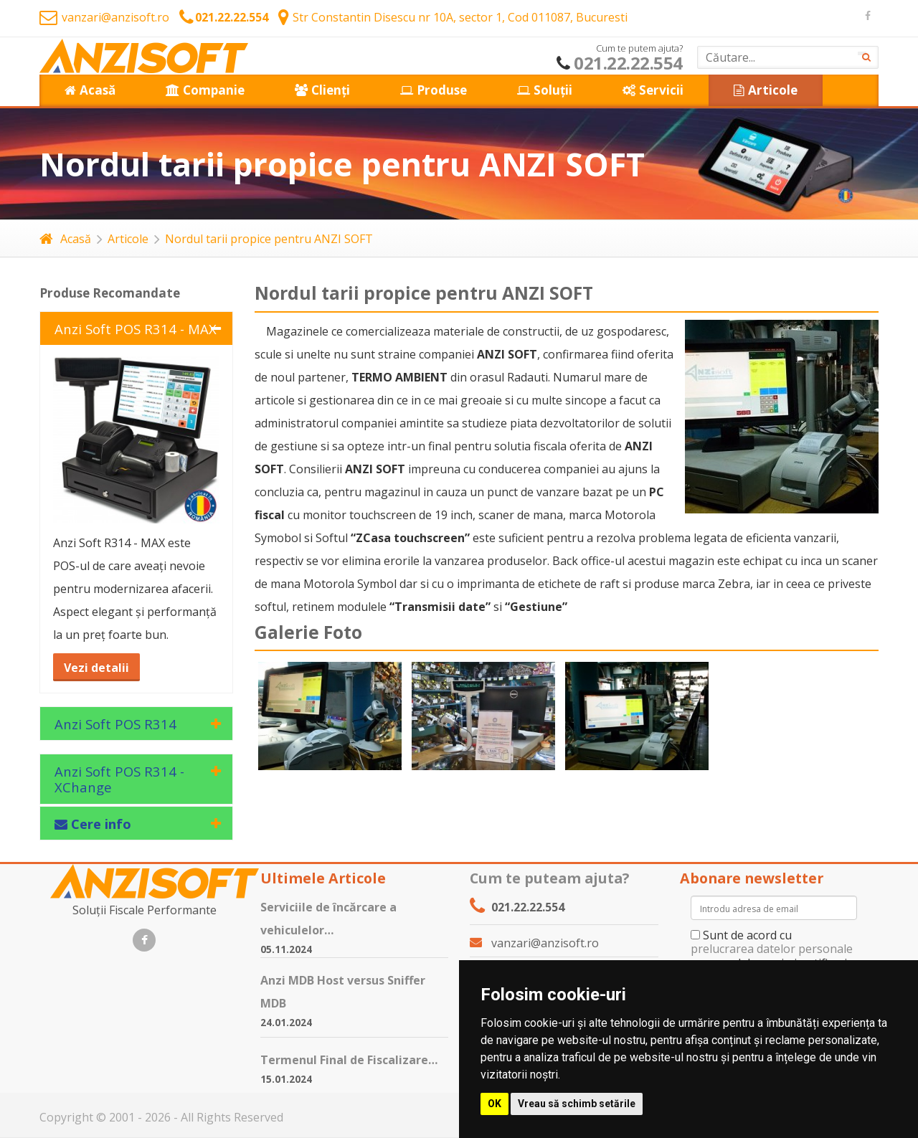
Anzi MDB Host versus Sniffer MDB (342, 991)
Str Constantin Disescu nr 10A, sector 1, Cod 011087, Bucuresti (453, 17)
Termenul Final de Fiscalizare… (348, 1060)
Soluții (544, 90)
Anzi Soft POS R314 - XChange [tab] (119, 779)
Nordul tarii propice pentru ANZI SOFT (269, 239)
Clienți (322, 90)
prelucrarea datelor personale (772, 949)
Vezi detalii (96, 667)
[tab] (136, 823)
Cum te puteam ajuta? (549, 878)
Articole (766, 90)
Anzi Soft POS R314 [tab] (115, 724)
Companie (205, 90)
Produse (433, 90)
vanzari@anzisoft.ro (104, 17)
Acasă (90, 90)
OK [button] (494, 1103)
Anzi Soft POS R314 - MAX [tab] (136, 329)
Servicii (653, 90)
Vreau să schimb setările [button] (576, 1103)
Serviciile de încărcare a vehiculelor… (328, 918)
